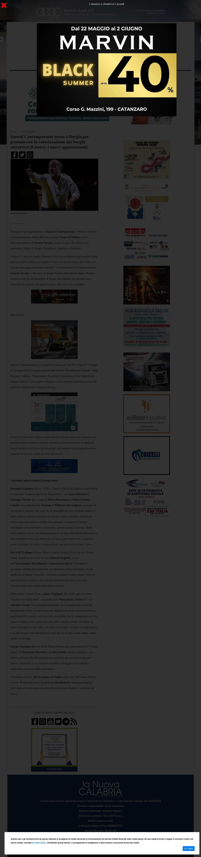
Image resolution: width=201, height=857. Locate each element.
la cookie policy (39, 843)
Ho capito (188, 848)
